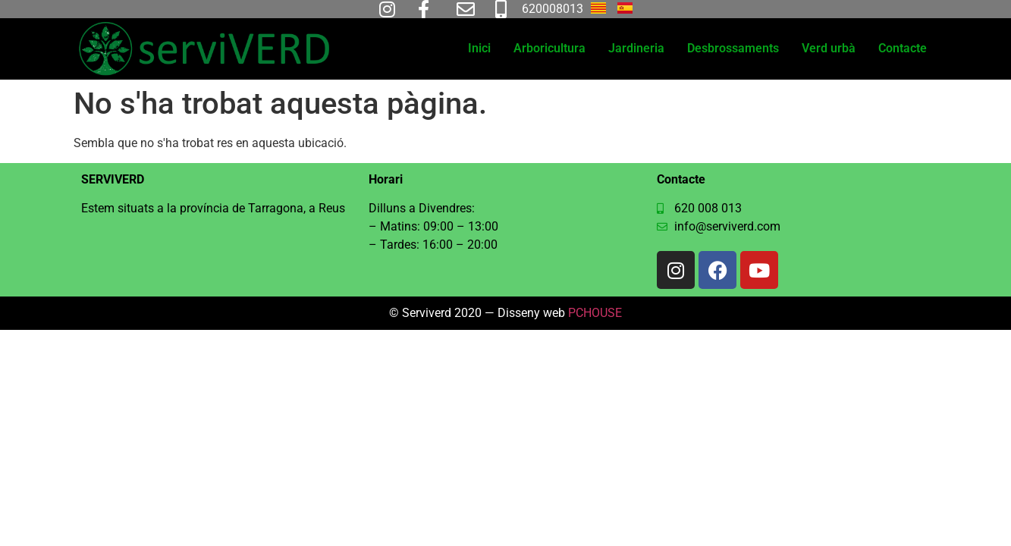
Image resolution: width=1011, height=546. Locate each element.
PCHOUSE (595, 313)
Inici (479, 48)
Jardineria (636, 48)
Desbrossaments (733, 48)
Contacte (902, 48)
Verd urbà (829, 48)
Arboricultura (549, 48)
